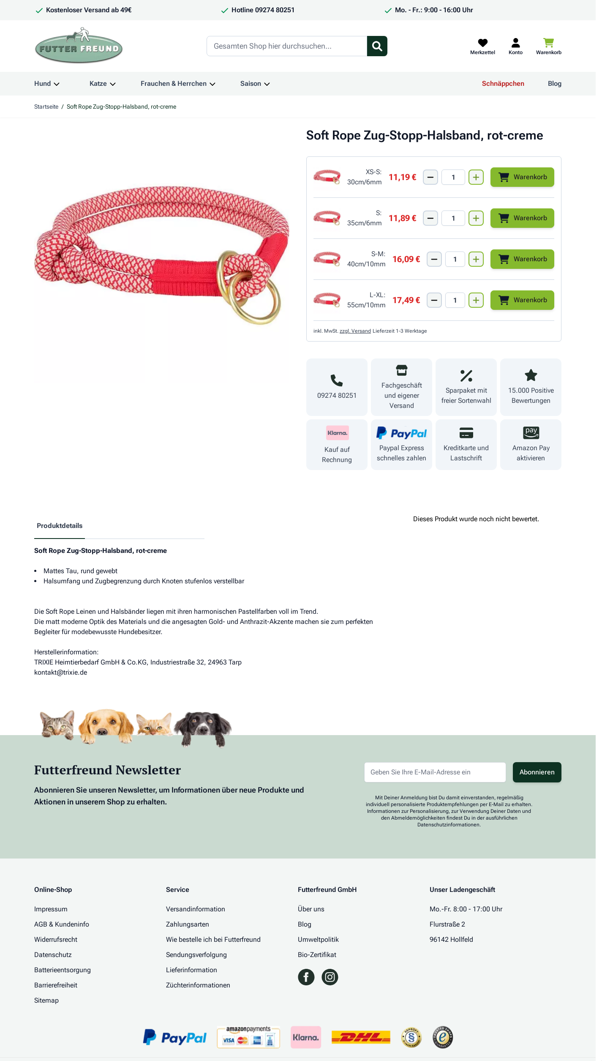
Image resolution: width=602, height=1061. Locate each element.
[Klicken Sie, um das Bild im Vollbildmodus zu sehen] (161, 255)
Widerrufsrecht (55, 939)
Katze (98, 83)
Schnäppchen (503, 83)
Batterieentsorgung (62, 970)
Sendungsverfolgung (196, 955)
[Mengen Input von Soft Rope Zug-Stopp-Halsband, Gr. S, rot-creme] (453, 218)
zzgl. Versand (355, 331)
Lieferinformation (191, 970)
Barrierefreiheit (55, 985)
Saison (250, 83)
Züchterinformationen (198, 985)
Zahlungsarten (187, 924)
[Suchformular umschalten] (377, 46)
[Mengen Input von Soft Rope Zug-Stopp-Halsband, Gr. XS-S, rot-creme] (453, 177)
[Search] (287, 46)
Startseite (46, 106)
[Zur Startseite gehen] (79, 46)
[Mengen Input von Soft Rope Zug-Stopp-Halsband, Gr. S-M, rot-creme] (455, 259)
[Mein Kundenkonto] (516, 46)
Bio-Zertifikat (317, 955)
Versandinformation (195, 909)
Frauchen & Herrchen (174, 83)
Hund (42, 83)
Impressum (51, 909)
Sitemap (46, 1000)
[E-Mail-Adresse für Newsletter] (435, 772)
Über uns (311, 909)
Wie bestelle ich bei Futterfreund (213, 939)
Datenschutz (53, 955)
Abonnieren (537, 772)
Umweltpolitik (318, 939)
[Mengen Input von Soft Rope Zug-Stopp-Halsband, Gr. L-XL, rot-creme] (455, 300)
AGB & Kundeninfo (61, 924)
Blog (554, 83)
